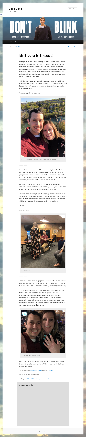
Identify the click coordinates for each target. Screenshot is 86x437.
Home (10, 41)
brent (40, 370)
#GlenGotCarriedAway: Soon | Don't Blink (39, 378)
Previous (70, 46)
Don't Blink (15, 8)
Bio (15, 41)
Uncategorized (33, 370)
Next (75, 46)
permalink (51, 370)
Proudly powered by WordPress (43, 431)
